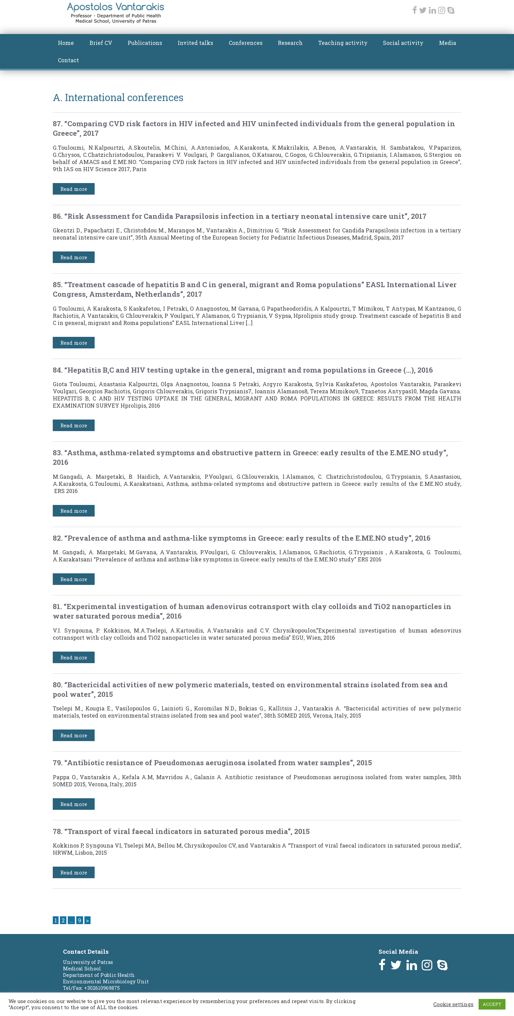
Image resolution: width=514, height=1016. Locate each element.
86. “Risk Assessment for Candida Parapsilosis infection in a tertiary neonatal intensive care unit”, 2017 (240, 216)
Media (447, 42)
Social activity (403, 42)
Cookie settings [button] (453, 1004)
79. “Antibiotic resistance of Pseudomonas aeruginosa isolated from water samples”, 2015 (212, 762)
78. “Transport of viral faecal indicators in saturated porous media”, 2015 (181, 831)
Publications (145, 42)
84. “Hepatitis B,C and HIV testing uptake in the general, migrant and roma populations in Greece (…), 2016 (243, 370)
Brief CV (101, 42)
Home (66, 42)
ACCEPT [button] (492, 1004)
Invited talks (195, 42)
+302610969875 (102, 988)
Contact (68, 60)
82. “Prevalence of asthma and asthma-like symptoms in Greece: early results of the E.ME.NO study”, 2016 (242, 538)
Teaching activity (343, 42)
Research (290, 42)
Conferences (245, 42)
